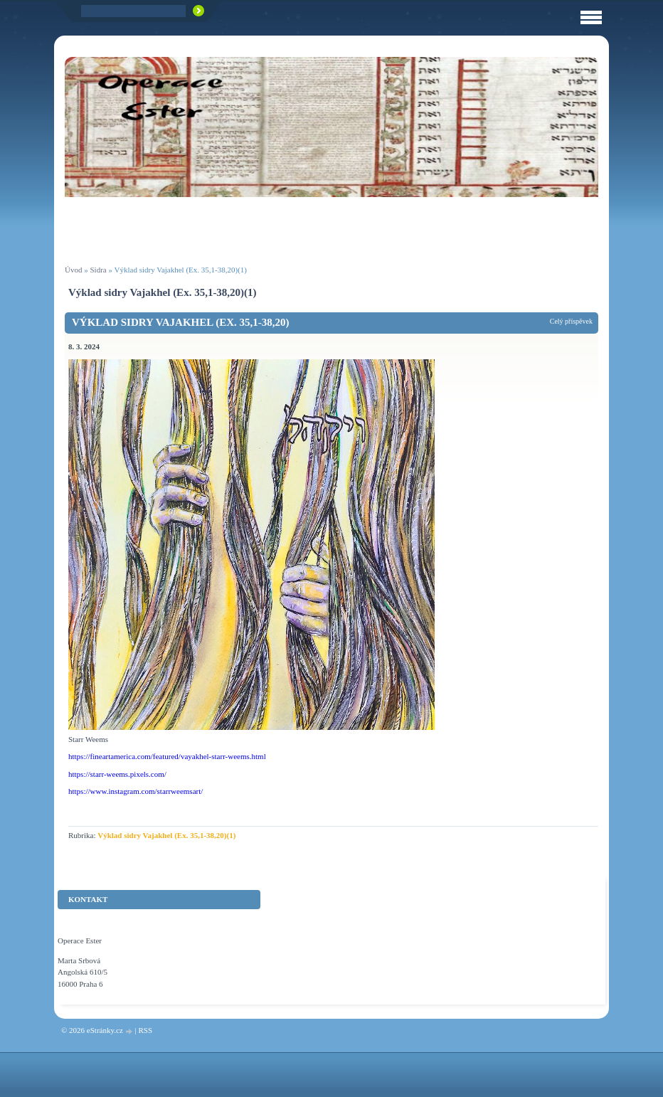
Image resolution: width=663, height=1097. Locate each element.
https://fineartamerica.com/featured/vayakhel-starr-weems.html (167, 756)
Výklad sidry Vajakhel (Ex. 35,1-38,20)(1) (166, 835)
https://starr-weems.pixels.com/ (117, 774)
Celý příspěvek (571, 321)
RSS (145, 1030)
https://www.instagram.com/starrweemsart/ (135, 791)
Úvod (73, 269)
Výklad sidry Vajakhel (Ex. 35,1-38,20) (180, 322)
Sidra (98, 269)
